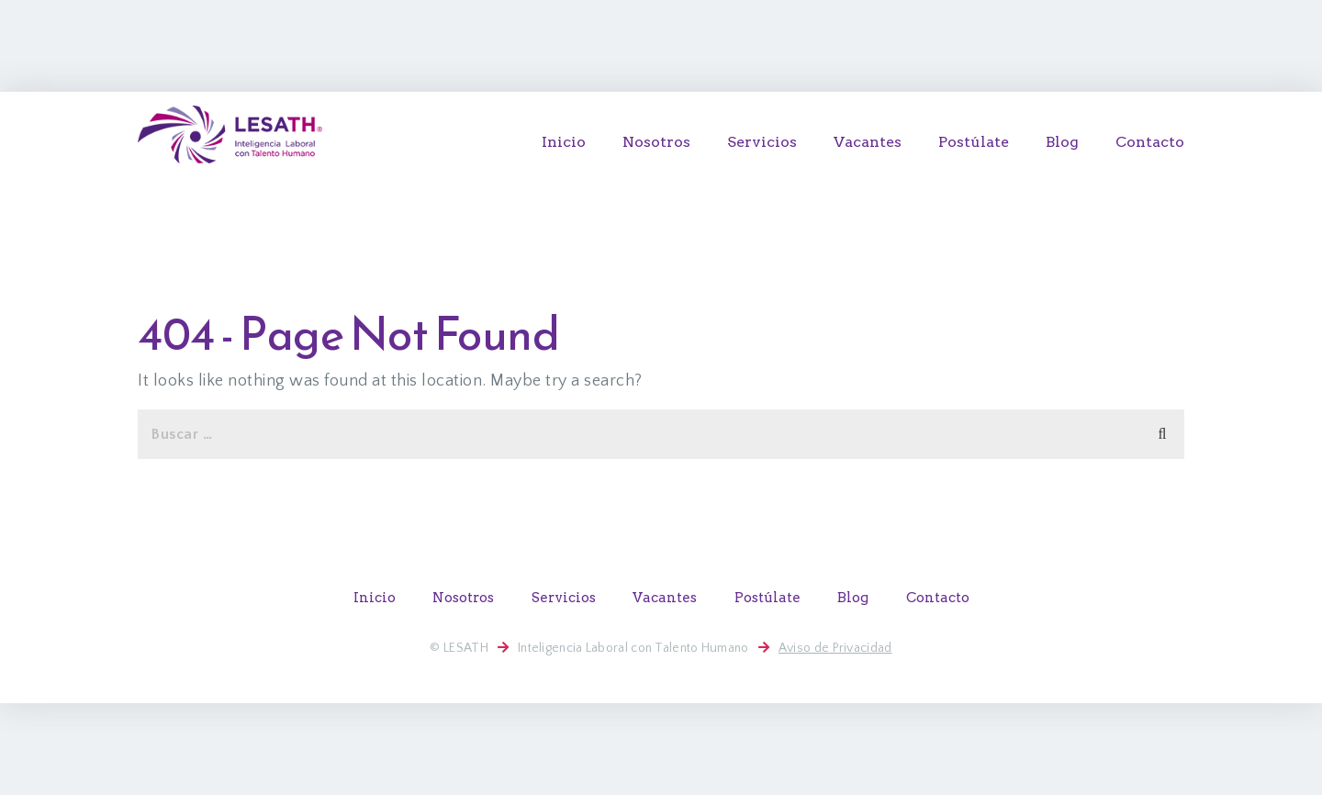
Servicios (762, 142)
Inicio (564, 142)
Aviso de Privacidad (835, 648)
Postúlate (973, 142)
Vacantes (868, 142)
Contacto (1149, 142)
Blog (1062, 142)
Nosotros (656, 142)
